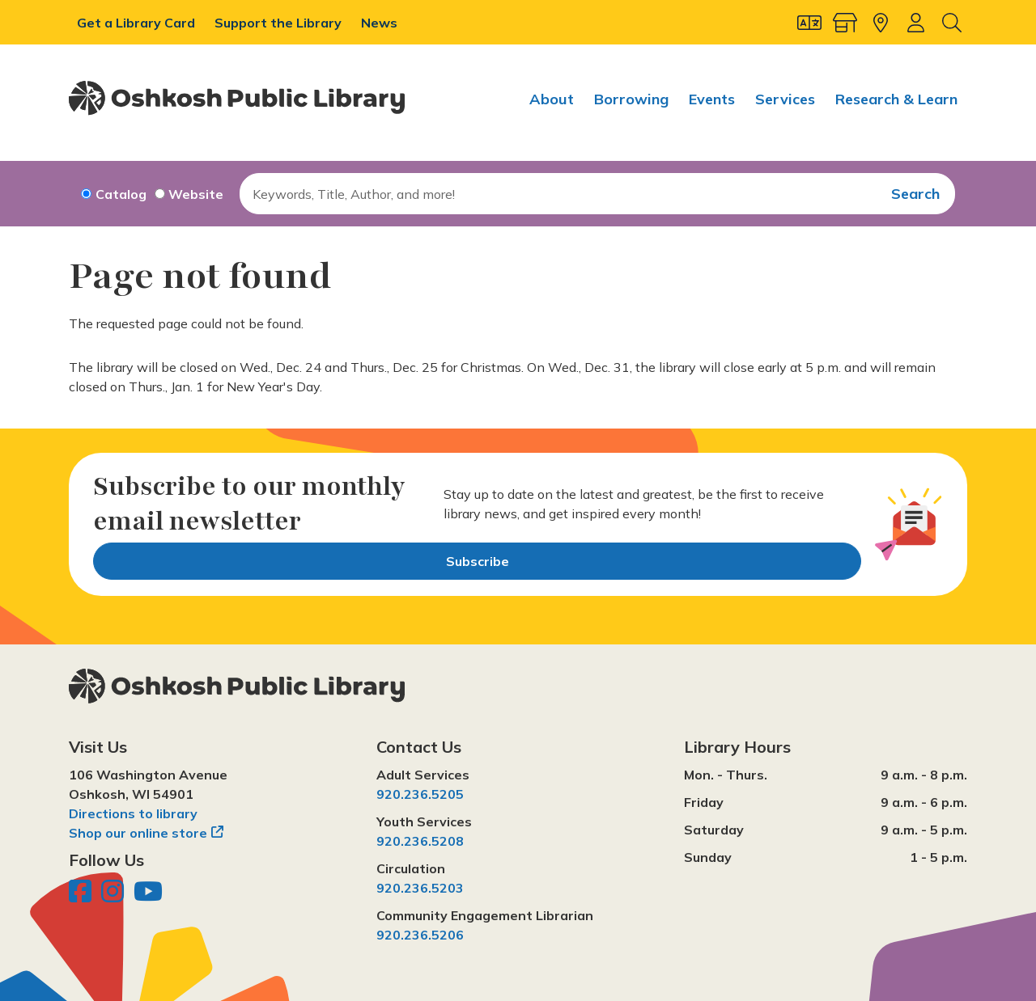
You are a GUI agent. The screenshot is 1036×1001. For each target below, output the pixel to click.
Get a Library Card (137, 23)
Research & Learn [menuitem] (896, 99)
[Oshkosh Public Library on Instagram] (114, 896)
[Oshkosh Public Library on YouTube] (148, 896)
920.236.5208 (420, 841)
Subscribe (477, 561)
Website (195, 194)
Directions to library (133, 813)
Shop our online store (138, 833)
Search (915, 193)
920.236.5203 (420, 888)
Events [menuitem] (712, 99)
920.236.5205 (420, 794)
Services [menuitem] (785, 99)
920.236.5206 (420, 935)
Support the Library (279, 23)
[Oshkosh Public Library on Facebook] (82, 896)
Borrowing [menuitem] (631, 99)
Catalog (121, 194)
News (379, 23)
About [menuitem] (551, 99)
